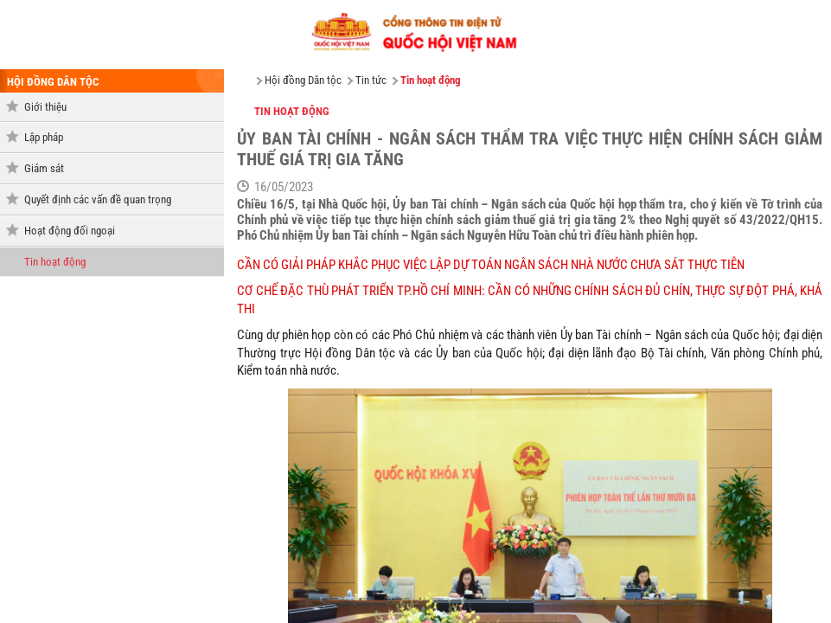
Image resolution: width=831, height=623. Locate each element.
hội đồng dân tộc (53, 81)
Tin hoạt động (55, 261)
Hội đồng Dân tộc (303, 80)
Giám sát (44, 168)
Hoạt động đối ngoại (69, 230)
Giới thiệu (45, 106)
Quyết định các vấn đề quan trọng (97, 199)
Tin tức (371, 80)
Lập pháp (43, 137)
